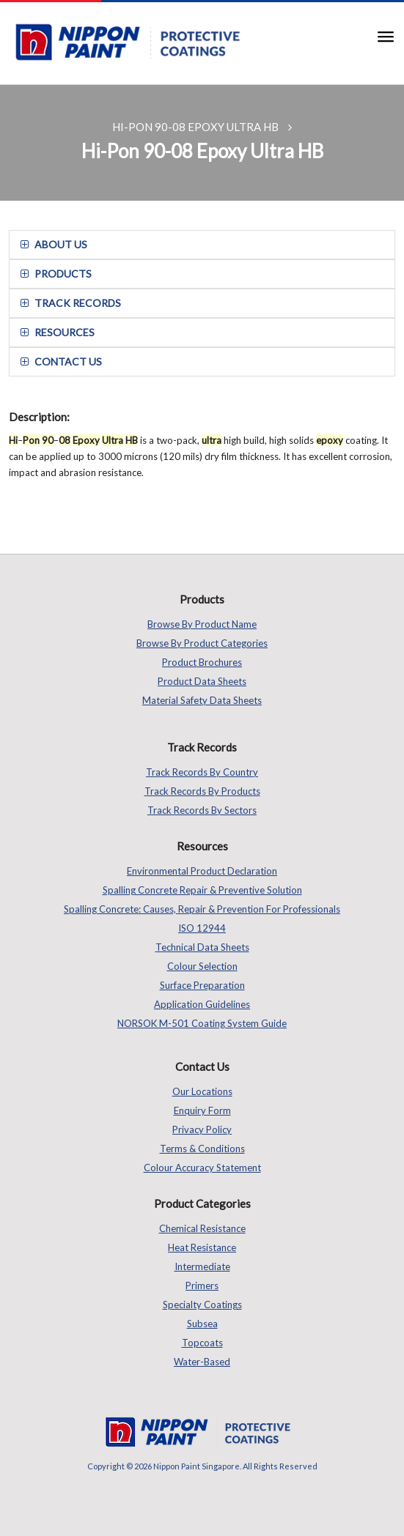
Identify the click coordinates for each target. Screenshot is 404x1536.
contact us (61, 361)
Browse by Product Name (202, 624)
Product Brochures (202, 662)
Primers (202, 1285)
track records (71, 303)
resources (58, 332)
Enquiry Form (202, 1110)
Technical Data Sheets (202, 947)
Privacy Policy (202, 1129)
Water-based (202, 1362)
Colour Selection (202, 966)
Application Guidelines (202, 1004)
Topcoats (202, 1342)
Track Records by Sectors (202, 810)
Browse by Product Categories (202, 643)
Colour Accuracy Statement (202, 1167)
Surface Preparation (202, 985)
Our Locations (202, 1091)
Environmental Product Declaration (202, 871)
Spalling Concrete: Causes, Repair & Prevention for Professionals (202, 909)
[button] (380, 35)
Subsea (202, 1323)
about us (54, 244)
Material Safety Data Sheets (202, 700)
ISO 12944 (202, 928)
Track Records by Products (202, 791)
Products (56, 273)
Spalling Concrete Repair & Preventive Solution (202, 890)
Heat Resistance (202, 1247)
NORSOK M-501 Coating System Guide (202, 1023)
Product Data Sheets (202, 681)
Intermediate (202, 1266)
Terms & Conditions (202, 1148)
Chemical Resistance (202, 1228)
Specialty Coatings (202, 1304)
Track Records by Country (202, 772)
